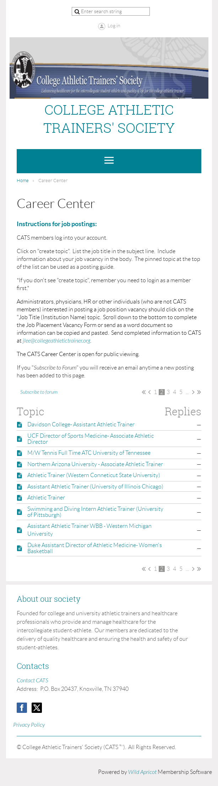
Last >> (199, 391)
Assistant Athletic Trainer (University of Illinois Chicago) (95, 487)
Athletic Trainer (46, 498)
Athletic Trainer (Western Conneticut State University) (93, 475)
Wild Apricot (142, 772)
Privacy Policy (29, 725)
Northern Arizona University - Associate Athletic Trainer (95, 464)
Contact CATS (32, 680)
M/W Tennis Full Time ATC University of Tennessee (89, 453)
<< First (143, 391)
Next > (193, 391)
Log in (114, 25)
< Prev (149, 391)
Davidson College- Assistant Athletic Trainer (81, 424)
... (187, 392)
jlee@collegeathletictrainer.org (56, 341)
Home (23, 180)
